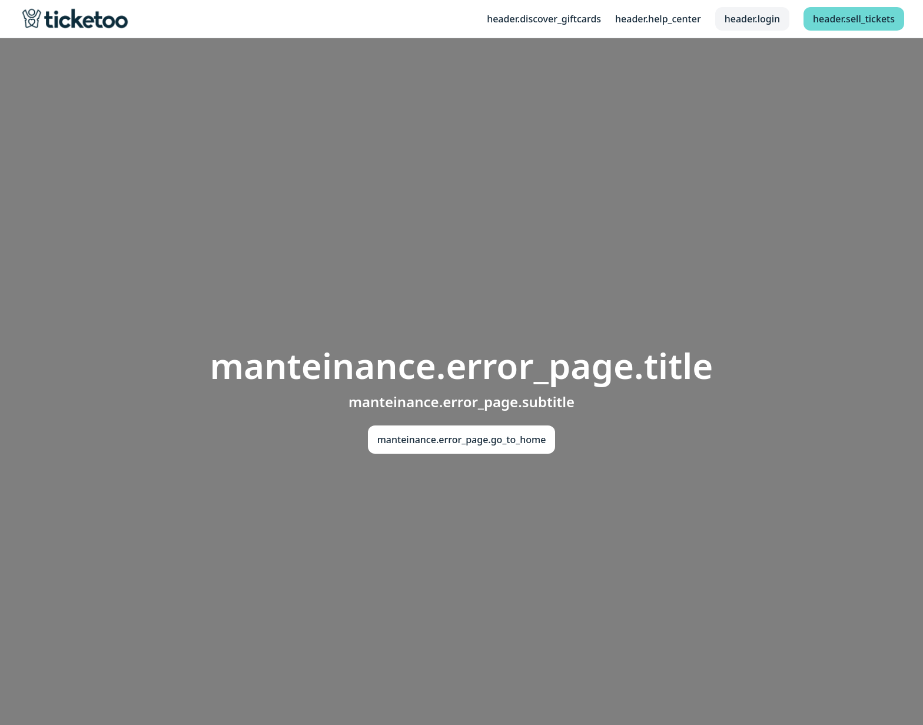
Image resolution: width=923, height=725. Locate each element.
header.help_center (658, 18)
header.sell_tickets (854, 18)
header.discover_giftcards (544, 18)
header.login (752, 18)
